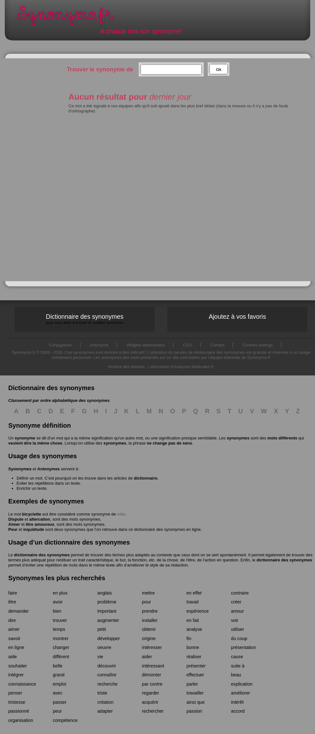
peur (57, 711)
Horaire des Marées (126, 366)
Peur (13, 529)
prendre (150, 611)
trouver (60, 620)
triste (102, 692)
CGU (187, 345)
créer (236, 601)
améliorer (240, 692)
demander (18, 611)
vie (100, 656)
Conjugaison (60, 345)
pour (146, 601)
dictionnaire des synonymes (42, 554)
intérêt (237, 702)
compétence (65, 720)
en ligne (16, 647)
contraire (240, 592)
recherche (107, 684)
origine (149, 638)
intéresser (152, 647)
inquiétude (33, 529)
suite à (237, 665)
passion (194, 711)
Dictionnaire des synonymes (85, 319)
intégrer (16, 674)
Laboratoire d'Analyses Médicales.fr (181, 366)
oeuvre (104, 647)
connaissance (22, 684)
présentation (243, 647)
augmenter (108, 620)
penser (15, 692)
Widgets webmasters (146, 345)
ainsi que (195, 702)
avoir (58, 601)
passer (59, 702)
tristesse (16, 702)
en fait (192, 620)
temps (59, 629)
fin (188, 638)
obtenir (149, 629)
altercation (39, 519)
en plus (60, 592)
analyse (194, 629)
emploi (59, 684)
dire (12, 620)
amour (237, 611)
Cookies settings (257, 345)
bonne (192, 647)
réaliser (193, 656)
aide (12, 656)
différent (61, 656)
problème (106, 601)
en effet (193, 592)
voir (234, 620)
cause (237, 656)
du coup (239, 638)
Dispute (16, 519)
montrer (60, 638)
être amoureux (40, 524)
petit (101, 629)
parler (192, 684)
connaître (106, 674)
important (106, 611)
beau (236, 674)
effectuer (195, 674)
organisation (20, 720)
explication (242, 684)
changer (61, 647)
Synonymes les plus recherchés (56, 577)
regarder (150, 692)
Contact (217, 345)
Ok (218, 69)
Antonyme (99, 345)
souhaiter (17, 665)
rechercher (153, 711)
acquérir (150, 702)
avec (57, 692)
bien (57, 611)
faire (12, 592)
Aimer (14, 524)
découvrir (106, 665)
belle (57, 665)
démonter (151, 674)
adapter (105, 711)
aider (147, 656)
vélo (121, 514)
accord (238, 711)
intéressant (153, 665)
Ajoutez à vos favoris (237, 316)
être (12, 601)
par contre (152, 684)
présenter (196, 665)
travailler (195, 692)
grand (59, 674)
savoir (14, 638)
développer (108, 638)
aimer (14, 629)
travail (192, 601)
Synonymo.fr (69, 17)
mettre (148, 592)
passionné (18, 711)
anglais (104, 592)
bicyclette (31, 514)
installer (150, 620)
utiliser (237, 629)
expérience (197, 611)
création (105, 702)
